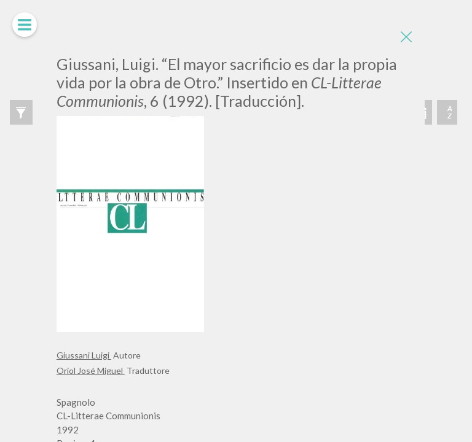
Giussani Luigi (84, 355)
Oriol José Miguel (91, 370)
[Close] (406, 37)
